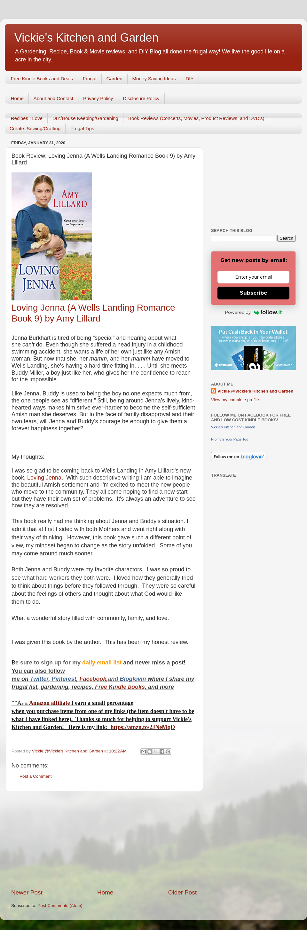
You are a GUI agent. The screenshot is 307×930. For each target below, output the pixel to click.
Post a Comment (36, 776)
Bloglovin (134, 679)
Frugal (90, 78)
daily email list (102, 662)
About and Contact (53, 98)
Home (17, 98)
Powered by (253, 312)
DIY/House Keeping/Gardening (85, 118)
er (45, 679)
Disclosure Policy (141, 98)
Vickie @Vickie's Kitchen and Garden (255, 391)
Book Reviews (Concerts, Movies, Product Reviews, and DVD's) (196, 118)
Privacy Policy (98, 98)
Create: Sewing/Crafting (35, 128)
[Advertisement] (104, 840)
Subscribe (253, 293)
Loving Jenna (44, 477)
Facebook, (93, 679)
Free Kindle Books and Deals (42, 78)
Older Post (182, 892)
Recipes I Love (27, 118)
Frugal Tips (82, 128)
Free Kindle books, (120, 687)
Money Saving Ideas (154, 78)
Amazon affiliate (49, 703)
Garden (114, 78)
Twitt (36, 679)
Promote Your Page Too (229, 439)
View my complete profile (235, 399)
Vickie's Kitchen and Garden (86, 37)
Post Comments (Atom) (60, 905)
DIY (190, 78)
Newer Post (27, 892)
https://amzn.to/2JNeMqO (143, 727)
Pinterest (63, 679)
